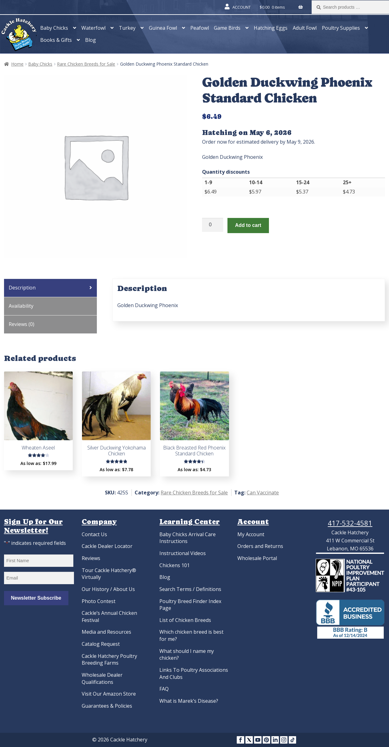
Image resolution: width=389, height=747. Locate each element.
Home (17, 64)
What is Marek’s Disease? (188, 700)
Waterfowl (93, 27)
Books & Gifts (56, 40)
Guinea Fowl (163, 27)
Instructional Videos (182, 553)
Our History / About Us (108, 589)
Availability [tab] (21, 305)
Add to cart (248, 225)
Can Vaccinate (263, 492)
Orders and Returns (260, 546)
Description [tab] (22, 287)
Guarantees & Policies (107, 705)
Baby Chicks (54, 27)
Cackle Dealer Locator (107, 546)
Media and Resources (106, 631)
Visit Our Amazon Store (109, 693)
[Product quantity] (212, 225)
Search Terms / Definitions (190, 589)
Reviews (91, 558)
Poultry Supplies (341, 27)
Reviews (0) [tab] (21, 324)
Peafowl (199, 27)
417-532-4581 (350, 523)
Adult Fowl (305, 27)
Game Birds (227, 27)
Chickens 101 (174, 565)
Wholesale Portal (257, 558)
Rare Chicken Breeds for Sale (86, 64)
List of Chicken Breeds (185, 620)
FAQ (164, 688)
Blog (90, 40)
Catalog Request (101, 644)
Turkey (127, 27)
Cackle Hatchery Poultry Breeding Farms (109, 660)
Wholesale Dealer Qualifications (102, 678)
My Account (250, 534)
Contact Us (94, 534)
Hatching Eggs (270, 27)
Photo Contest (98, 601)
